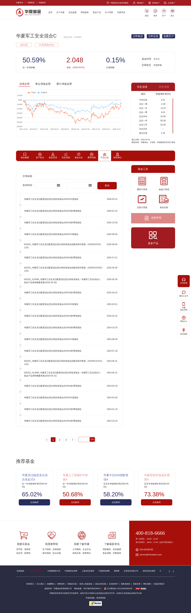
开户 (164, 16)
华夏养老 (121, 12)
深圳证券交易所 (149, 571)
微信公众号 (183, 294)
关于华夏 (60, 12)
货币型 (19, 549)
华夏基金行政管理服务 (119, 3)
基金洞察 (107, 553)
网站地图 (147, 584)
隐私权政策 (125, 584)
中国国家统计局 (53, 571)
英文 (172, 16)
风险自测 (136, 584)
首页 (50, 12)
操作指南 (46, 553)
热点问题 (57, 553)
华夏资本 (19, 3)
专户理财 (109, 12)
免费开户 (168, 36)
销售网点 (87, 553)
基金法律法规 (100, 584)
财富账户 (156, 3)
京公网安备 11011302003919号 (118, 588)
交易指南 (57, 549)
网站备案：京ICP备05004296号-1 (87, 588)
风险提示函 (72, 584)
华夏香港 (31, 3)
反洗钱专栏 (113, 584)
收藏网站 (50, 584)
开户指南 (46, 549)
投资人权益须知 (86, 584)
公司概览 (77, 549)
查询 (155, 16)
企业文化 (87, 549)
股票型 (27, 553)
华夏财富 (42, 3)
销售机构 (61, 584)
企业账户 (171, 3)
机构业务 (77, 553)
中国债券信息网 (71, 571)
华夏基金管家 (183, 306)
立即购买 (138, 36)
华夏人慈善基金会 (36, 571)
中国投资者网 (104, 571)
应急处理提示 (159, 584)
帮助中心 (183, 319)
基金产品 (97, 12)
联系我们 (30, 584)
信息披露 (72, 12)
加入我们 (40, 584)
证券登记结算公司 (131, 571)
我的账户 (140, 3)
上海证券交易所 (88, 571)
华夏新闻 (117, 553)
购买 (147, 16)
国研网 (116, 571)
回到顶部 (183, 332)
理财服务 (85, 12)
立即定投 (153, 36)
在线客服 (183, 281)
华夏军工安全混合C (36, 35)
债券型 (27, 549)
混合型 (19, 553)
